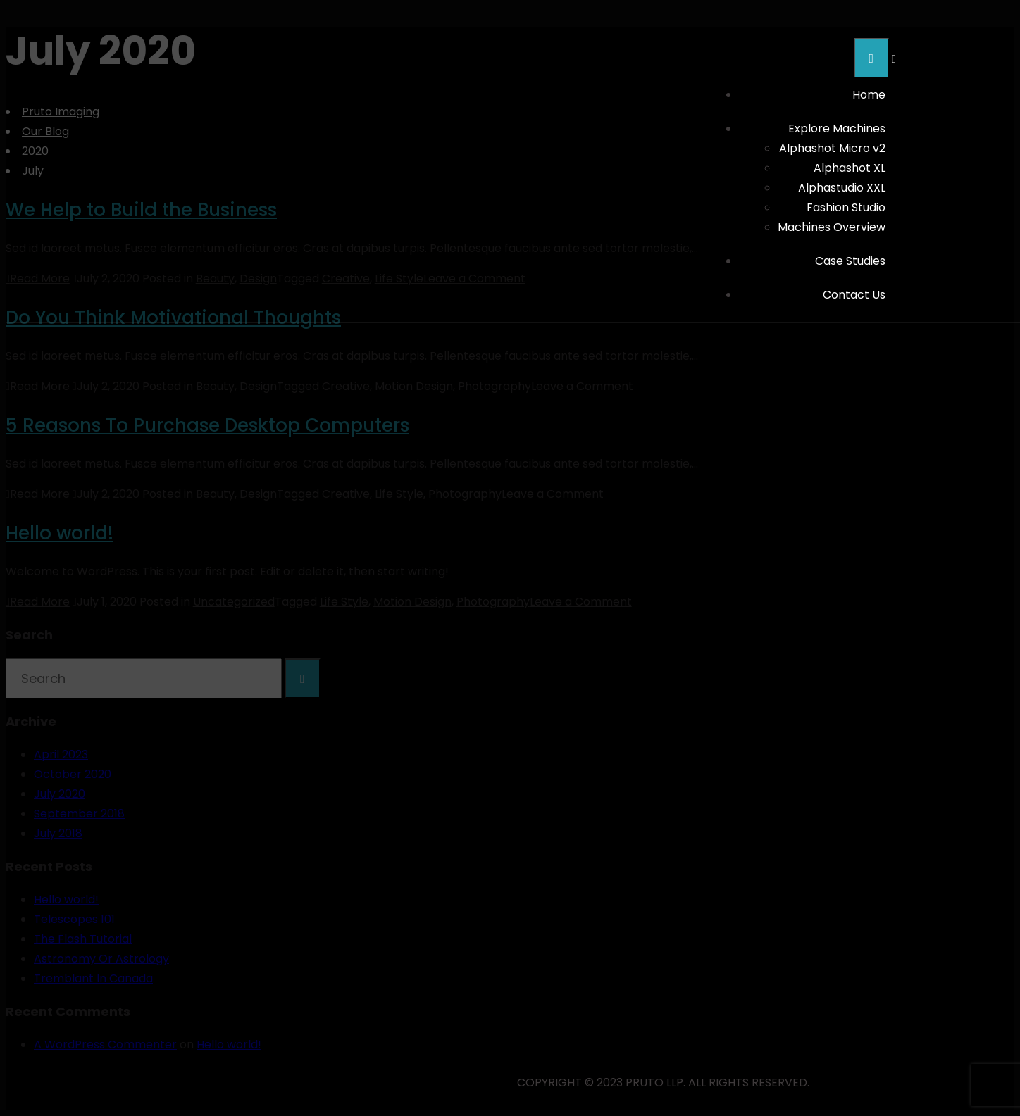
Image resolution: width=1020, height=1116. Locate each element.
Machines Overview (831, 227)
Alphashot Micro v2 (832, 148)
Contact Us (854, 295)
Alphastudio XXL (841, 188)
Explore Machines (836, 128)
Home (868, 95)
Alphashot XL (849, 168)
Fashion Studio (846, 207)
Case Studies (850, 261)
